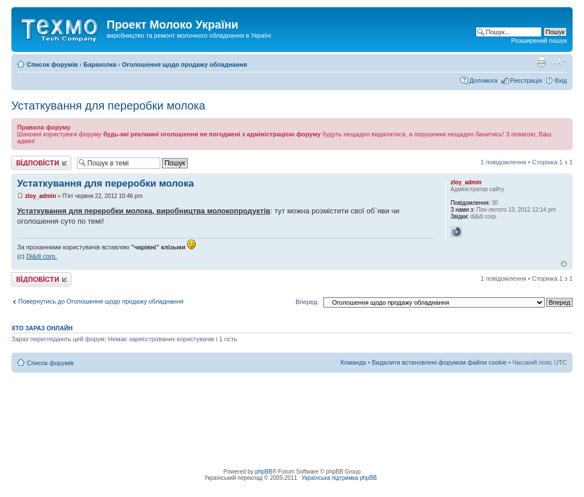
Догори (564, 264)
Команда (353, 362)
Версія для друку (541, 62)
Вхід (560, 80)
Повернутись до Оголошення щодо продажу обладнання (101, 301)
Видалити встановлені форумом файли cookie (439, 362)
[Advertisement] (292, 398)
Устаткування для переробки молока (108, 105)
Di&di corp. (41, 256)
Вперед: (307, 301)
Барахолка (99, 64)
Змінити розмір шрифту (558, 62)
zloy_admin (40, 196)
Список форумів (52, 64)
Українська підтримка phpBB (339, 478)
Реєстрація (526, 80)
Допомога (483, 80)
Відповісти (41, 163)
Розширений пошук (539, 40)
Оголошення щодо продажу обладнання (184, 64)
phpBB (263, 471)
